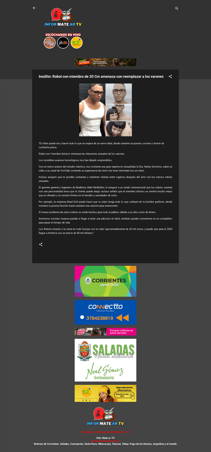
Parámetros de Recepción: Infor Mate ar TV (105, 432)
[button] (170, 77)
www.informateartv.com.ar (105, 440)
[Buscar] (177, 9)
